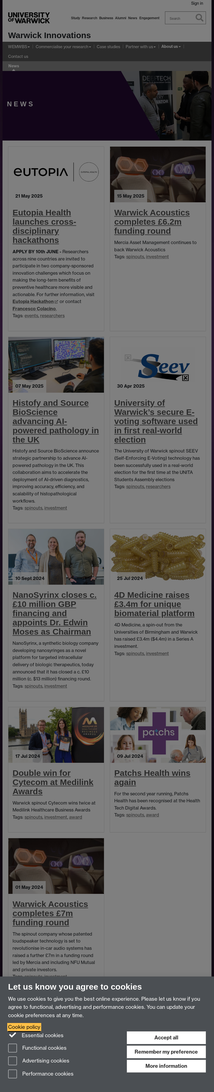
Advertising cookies (38, 1061)
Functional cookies (37, 1048)
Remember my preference (166, 1052)
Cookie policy (24, 1027)
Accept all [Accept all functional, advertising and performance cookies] (166, 1037)
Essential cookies (36, 1035)
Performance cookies (41, 1074)
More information (166, 1066)
